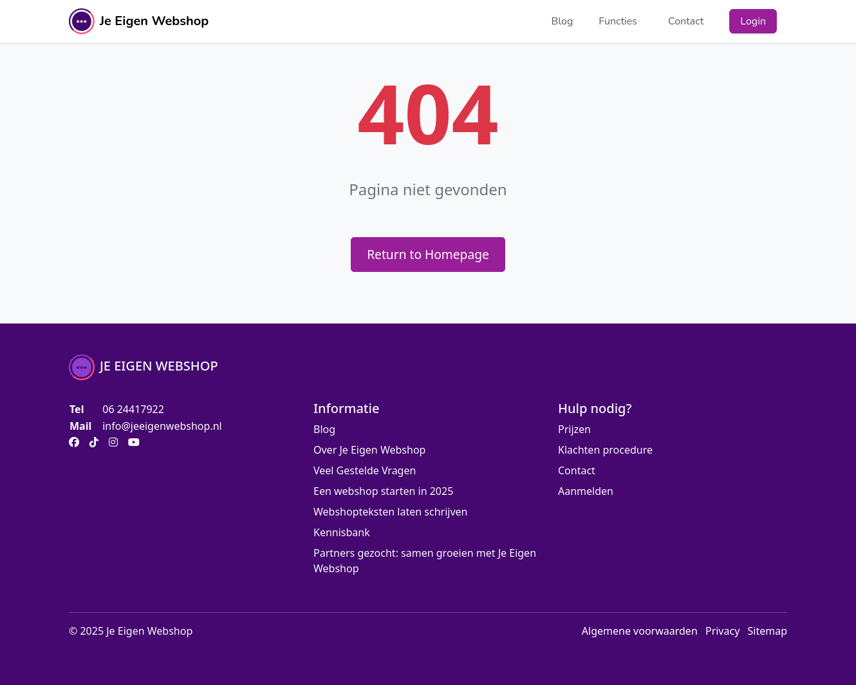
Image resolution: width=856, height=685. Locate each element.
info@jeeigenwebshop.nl (161, 426)
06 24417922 (133, 409)
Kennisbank (341, 532)
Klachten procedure (605, 450)
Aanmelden (585, 491)
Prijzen (574, 429)
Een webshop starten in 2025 (383, 491)
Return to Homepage (428, 254)
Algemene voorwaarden (640, 631)
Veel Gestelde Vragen (364, 470)
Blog (562, 21)
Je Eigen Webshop (139, 21)
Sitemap (768, 631)
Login (753, 21)
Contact (685, 21)
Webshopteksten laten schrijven (390, 512)
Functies (618, 21)
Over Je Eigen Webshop (369, 450)
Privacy (722, 631)
